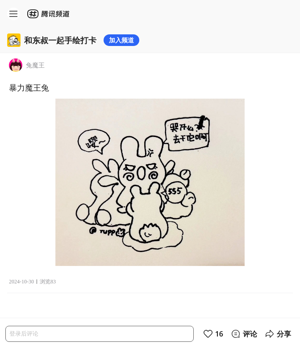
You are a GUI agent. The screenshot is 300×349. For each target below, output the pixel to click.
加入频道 (121, 40)
